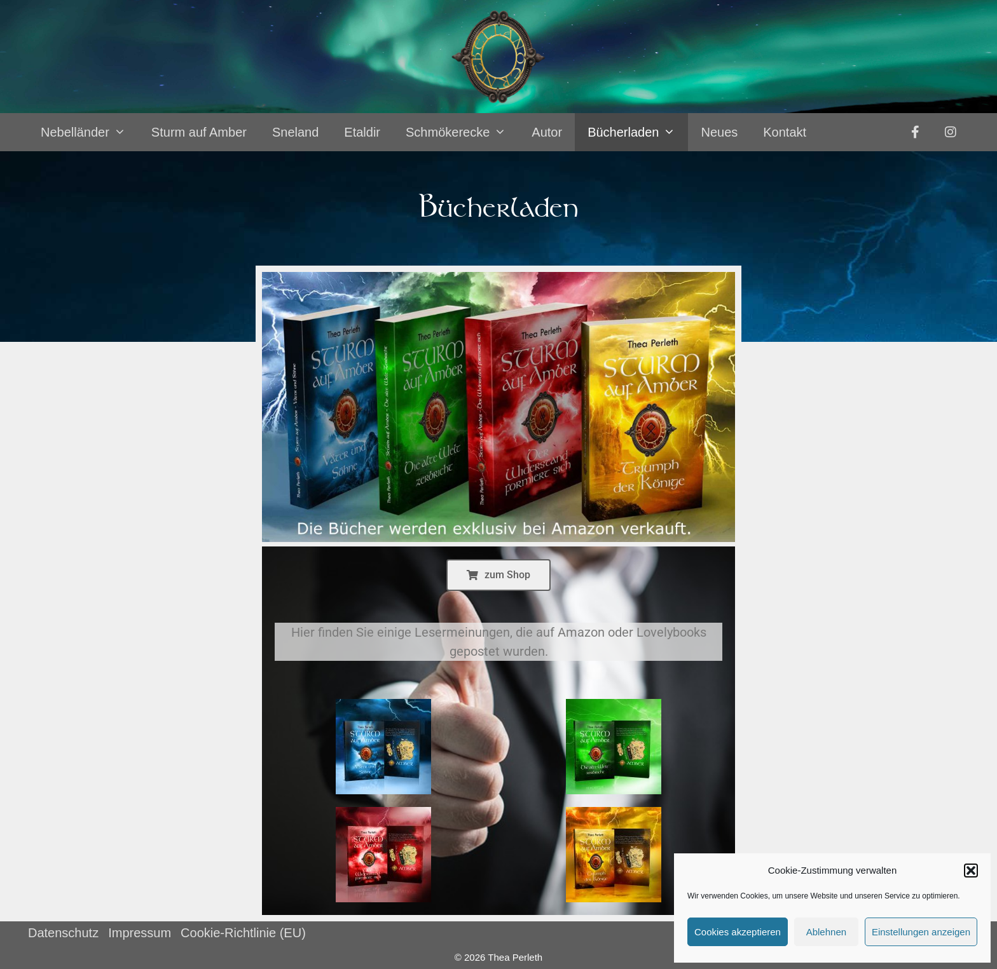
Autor (547, 132)
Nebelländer (90, 132)
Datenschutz (63, 933)
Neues (719, 132)
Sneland (295, 132)
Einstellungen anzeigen (921, 931)
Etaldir (362, 132)
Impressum (139, 933)
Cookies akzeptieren (737, 931)
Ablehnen (826, 931)
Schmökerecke (462, 132)
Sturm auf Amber (199, 132)
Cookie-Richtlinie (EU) (243, 933)
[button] (971, 870)
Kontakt (784, 132)
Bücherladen (638, 132)
